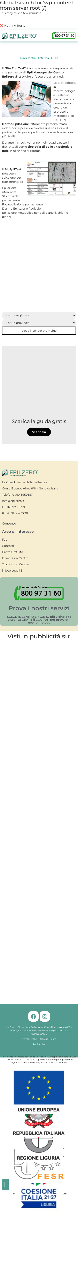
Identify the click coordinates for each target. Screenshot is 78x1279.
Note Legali (12, 570)
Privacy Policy (30, 1038)
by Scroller (39, 1044)
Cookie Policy (48, 1038)
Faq (4, 539)
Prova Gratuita (12, 552)
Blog (55, 57)
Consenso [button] (9, 523)
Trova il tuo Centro (15, 564)
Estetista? (44, 57)
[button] (5, 1184)
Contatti (8, 546)
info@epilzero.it (13, 501)
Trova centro (28, 57)
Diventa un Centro (15, 558)
